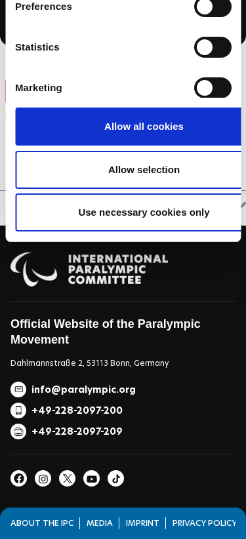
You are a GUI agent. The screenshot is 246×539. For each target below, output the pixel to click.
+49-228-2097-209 (77, 431)
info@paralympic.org (83, 389)
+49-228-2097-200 (77, 410)
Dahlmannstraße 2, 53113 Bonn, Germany (89, 363)
